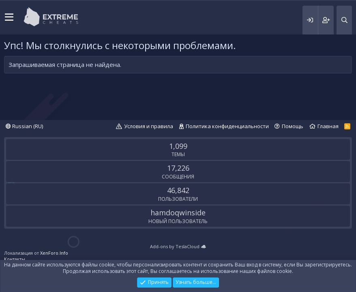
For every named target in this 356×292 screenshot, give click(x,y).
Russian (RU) (24, 126)
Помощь (292, 126)
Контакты (14, 259)
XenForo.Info (54, 253)
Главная (328, 126)
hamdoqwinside (178, 212)
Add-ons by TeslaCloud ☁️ (178, 246)
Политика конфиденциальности (227, 126)
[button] (9, 17)
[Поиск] (344, 20)
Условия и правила (148, 126)
